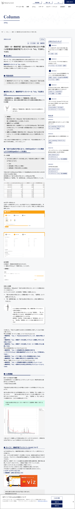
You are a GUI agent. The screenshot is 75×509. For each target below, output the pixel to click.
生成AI (64, 65)
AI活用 (50, 77)
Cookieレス (51, 91)
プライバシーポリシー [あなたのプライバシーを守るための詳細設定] (43, 501)
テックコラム (51, 65)
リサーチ (41, 7)
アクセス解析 (51, 93)
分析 (38, 43)
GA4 (50, 140)
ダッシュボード (52, 128)
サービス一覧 (20, 7)
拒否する (57, 502)
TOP (2, 32)
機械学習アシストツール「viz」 (12, 64)
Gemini (54, 77)
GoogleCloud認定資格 (63, 77)
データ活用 (58, 93)
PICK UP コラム (61, 126)
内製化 (58, 128)
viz (58, 2)
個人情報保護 (64, 159)
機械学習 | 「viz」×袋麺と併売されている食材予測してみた (21, 358)
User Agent (60, 107)
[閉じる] (73, 502)
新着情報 (37, 2)
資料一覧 (48, 2)
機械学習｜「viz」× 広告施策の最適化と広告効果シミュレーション (23, 362)
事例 (28, 7)
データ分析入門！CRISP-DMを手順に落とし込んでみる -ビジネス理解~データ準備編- (58, 49)
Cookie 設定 (57, 498)
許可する (57, 506)
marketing (53, 126)
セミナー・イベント (51, 7)
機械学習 (42, 43)
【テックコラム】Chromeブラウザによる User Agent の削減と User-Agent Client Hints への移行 (58, 103)
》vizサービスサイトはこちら (12, 471)
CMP (50, 154)
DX (49, 126)
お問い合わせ (69, 2)
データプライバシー (53, 109)
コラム (34, 7)
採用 (69, 7)
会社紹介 (62, 7)
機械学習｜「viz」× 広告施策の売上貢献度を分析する (20, 350)
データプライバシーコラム (54, 159)
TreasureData (59, 91)
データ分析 (32, 43)
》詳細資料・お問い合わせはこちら (13, 473)
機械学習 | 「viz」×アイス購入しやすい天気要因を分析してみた (22, 356)
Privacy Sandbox (52, 107)
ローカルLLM (58, 65)
